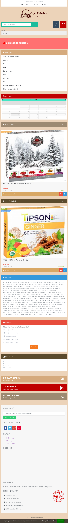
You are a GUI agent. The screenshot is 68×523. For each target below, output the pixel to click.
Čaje (4, 67)
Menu (3, 30)
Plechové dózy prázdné (10, 89)
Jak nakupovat (10, 441)
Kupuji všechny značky (12, 333)
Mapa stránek (25, 5)
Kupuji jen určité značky (12, 330)
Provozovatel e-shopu (36, 517)
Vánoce (5, 64)
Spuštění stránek (11, 438)
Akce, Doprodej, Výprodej (11, 57)
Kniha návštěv (10, 444)
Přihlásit (35, 5)
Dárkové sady (7, 71)
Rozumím (60, 521)
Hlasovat (34, 347)
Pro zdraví (6, 78)
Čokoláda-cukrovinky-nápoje (12, 85)
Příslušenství (7, 82)
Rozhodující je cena (11, 336)
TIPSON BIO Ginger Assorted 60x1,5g (15, 260)
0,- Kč (63, 24)
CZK (56, 24)
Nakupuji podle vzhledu (12, 339)
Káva (4, 75)
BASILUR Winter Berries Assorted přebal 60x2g (18, 184)
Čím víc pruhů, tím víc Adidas (13, 342)
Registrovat (44, 5)
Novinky (5, 60)
